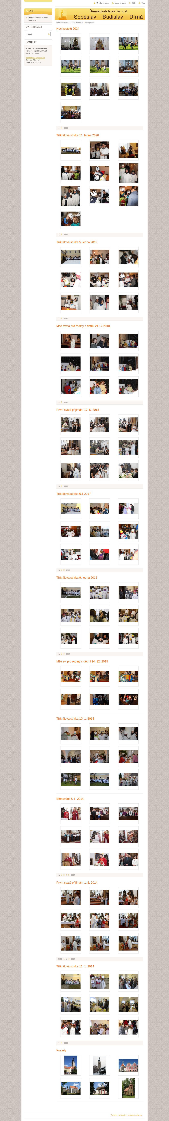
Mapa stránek (120, 3)
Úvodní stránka (102, 3)
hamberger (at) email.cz (35, 58)
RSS (133, 3)
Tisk (143, 3)
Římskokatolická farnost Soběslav (69, 23)
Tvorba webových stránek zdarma (126, 1115)
